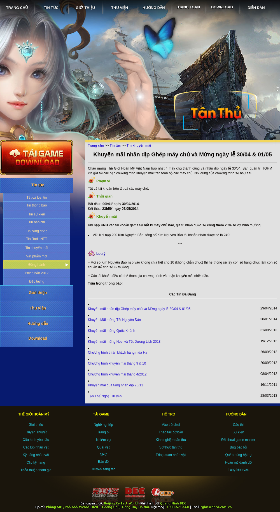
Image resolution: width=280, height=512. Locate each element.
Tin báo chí (37, 222)
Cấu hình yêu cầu (36, 440)
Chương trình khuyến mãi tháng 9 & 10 (117, 363)
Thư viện (38, 308)
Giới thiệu (38, 292)
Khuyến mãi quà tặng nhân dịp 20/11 (115, 385)
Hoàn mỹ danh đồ (238, 462)
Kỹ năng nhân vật (36, 455)
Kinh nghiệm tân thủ (171, 440)
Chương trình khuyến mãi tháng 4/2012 (117, 374)
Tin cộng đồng (36, 231)
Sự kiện (238, 432)
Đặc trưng (36, 281)
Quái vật (103, 447)
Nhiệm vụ (103, 440)
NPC (103, 454)
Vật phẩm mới (36, 256)
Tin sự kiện (36, 214)
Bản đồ (103, 462)
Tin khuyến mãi (36, 248)
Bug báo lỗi (238, 447)
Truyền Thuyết (35, 432)
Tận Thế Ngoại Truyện (105, 396)
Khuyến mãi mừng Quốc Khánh (111, 331)
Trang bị (103, 432)
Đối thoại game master (238, 440)
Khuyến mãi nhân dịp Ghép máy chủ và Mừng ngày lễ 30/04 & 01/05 (139, 309)
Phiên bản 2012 (36, 273)
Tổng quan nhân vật (171, 455)
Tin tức (37, 185)
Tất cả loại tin (37, 197)
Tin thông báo (37, 205)
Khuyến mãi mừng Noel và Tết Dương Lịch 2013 (124, 342)
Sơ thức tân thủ (171, 447)
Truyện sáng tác (103, 469)
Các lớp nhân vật (36, 447)
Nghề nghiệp (103, 425)
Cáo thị (238, 425)
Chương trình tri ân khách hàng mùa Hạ (117, 352)
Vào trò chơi (171, 425)
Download (38, 338)
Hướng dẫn (37, 323)
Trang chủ (96, 145)
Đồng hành (36, 265)
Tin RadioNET (36, 239)
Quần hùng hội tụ (238, 455)
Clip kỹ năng (36, 462)
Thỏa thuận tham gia (36, 470)
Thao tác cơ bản (171, 432)
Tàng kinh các (238, 469)
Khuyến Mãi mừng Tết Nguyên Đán (114, 320)
